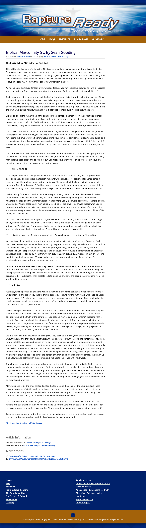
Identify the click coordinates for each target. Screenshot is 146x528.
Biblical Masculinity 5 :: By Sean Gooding (39, 445)
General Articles (49, 56)
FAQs (52, 39)
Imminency (81, 496)
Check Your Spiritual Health (89, 493)
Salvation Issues (83, 486)
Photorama (81, 39)
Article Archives (83, 480)
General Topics (83, 502)
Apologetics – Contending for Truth (92, 490)
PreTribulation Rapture (17, 490)
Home (42, 39)
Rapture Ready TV (84, 499)
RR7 (33, 56)
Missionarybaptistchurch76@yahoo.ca (24, 423)
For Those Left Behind (16, 496)
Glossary (97, 39)
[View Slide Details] (73, 20)
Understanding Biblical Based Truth (93, 483)
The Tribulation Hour (16, 493)
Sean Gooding (62, 56)
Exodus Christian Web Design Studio (95, 520)
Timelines (64, 39)
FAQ (8, 483)
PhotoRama (11, 499)
